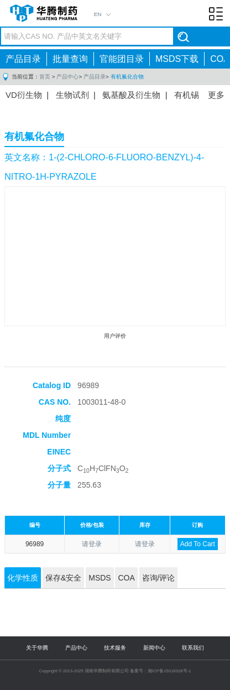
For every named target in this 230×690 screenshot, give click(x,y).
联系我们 (193, 648)
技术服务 (115, 648)
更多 (216, 95)
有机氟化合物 (127, 77)
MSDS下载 (176, 59)
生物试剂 (72, 95)
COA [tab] (126, 577)
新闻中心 (154, 648)
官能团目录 (122, 59)
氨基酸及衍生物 (131, 95)
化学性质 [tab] (22, 577)
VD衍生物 (24, 95)
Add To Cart (197, 544)
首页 (44, 77)
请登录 (92, 544)
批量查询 (70, 59)
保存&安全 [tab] (63, 577)
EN (98, 14)
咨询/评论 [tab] (158, 577)
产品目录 (23, 59)
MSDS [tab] (99, 577)
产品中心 (67, 77)
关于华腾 (37, 648)
